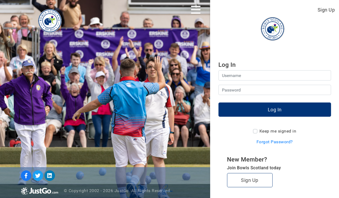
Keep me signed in (277, 131)
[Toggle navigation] (196, 9)
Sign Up (326, 10)
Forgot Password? (274, 141)
